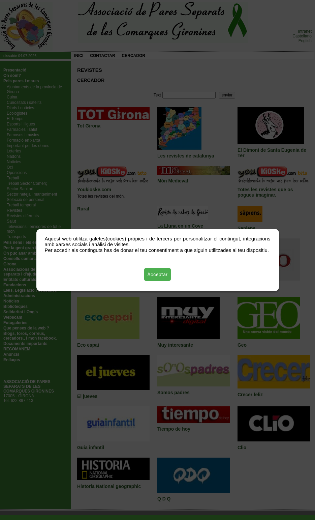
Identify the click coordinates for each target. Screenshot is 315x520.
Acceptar (157, 274)
